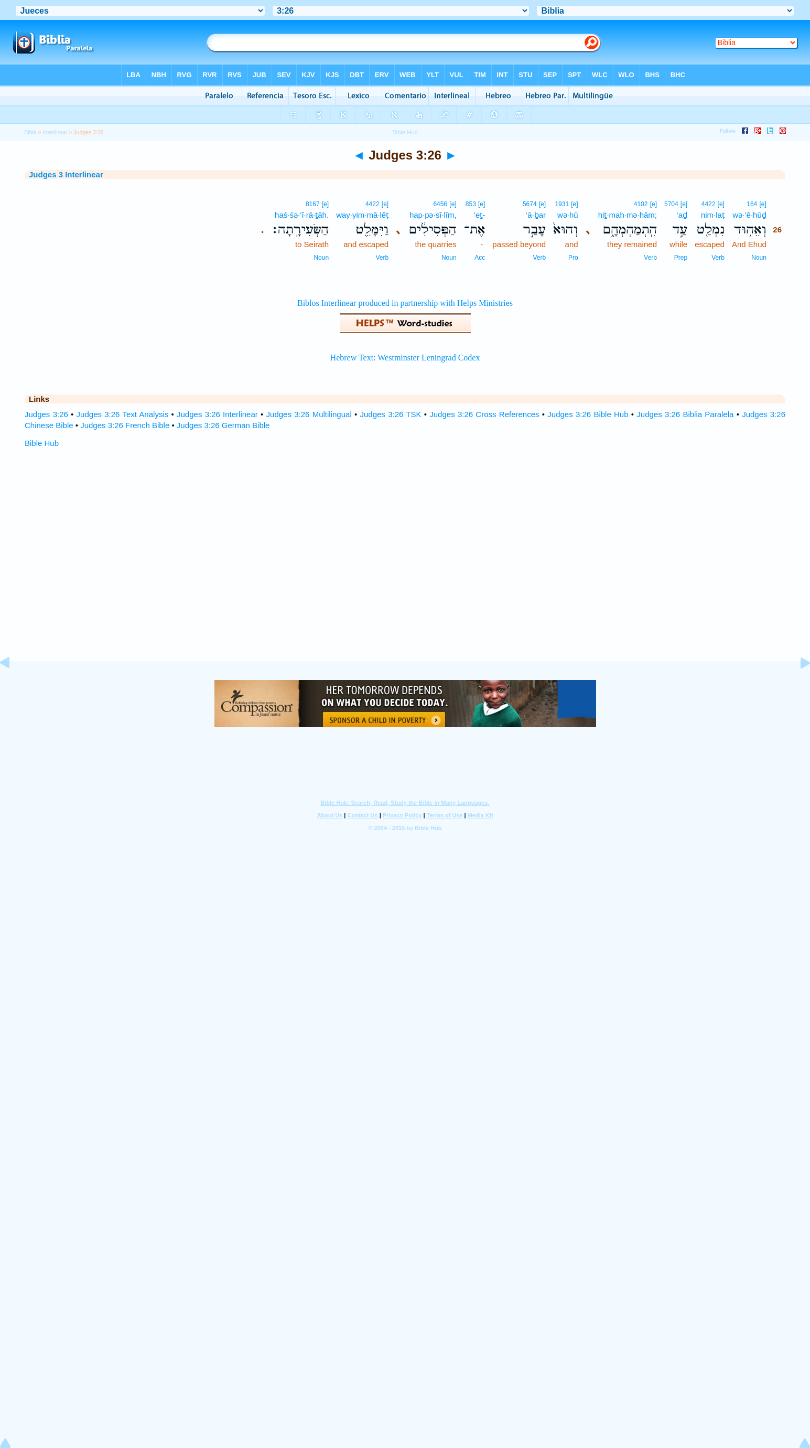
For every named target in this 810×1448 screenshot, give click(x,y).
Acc (479, 257)
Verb (718, 257)
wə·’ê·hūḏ (749, 214)
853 (471, 204)
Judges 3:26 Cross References (484, 414)
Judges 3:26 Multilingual (309, 414)
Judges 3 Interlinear (66, 174)
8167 (313, 204)
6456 (440, 204)
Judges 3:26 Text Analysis (123, 414)
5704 (671, 204)
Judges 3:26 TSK (391, 414)
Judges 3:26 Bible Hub (587, 414)
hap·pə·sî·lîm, (433, 214)
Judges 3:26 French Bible (124, 425)
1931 (562, 204)
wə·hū (567, 214)
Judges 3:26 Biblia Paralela (684, 414)
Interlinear (55, 132)
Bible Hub (42, 443)
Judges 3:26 (46, 414)
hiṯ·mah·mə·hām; (627, 214)
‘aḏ (682, 214)
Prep (680, 257)
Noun (758, 257)
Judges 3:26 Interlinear (217, 414)
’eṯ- (479, 214)
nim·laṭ (713, 214)
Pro (573, 257)
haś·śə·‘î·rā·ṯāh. (302, 214)
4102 (641, 204)
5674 (530, 204)
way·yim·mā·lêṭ (362, 214)
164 (752, 204)
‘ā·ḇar (536, 214)
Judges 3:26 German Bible (223, 425)
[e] (762, 204)
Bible (30, 132)
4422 (708, 204)
